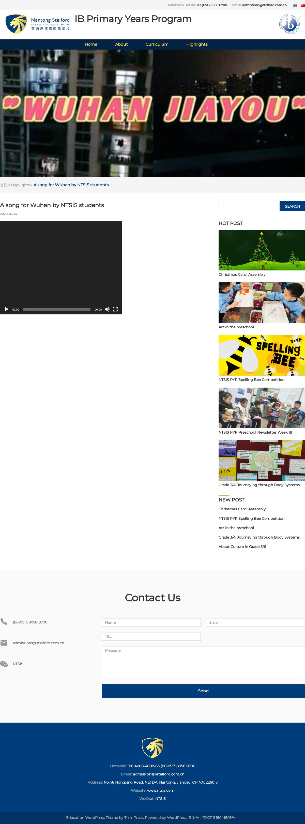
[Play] (6, 309)
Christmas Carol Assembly (242, 509)
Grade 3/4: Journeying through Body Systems (259, 537)
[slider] (57, 309)
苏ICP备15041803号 (219, 817)
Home (91, 44)
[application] (61, 267)
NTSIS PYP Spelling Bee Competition (251, 518)
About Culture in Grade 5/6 (242, 546)
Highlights (197, 44)
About (121, 44)
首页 (3, 185)
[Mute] (107, 309)
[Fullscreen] (115, 309)
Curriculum (157, 44)
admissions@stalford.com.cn (264, 5)
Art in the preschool (236, 528)
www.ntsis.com (160, 790)
